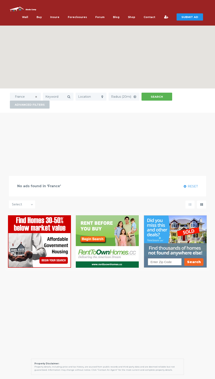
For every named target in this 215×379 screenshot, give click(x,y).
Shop (131, 17)
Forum (100, 17)
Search (157, 96)
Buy (39, 17)
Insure (54, 17)
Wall (25, 17)
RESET (191, 186)
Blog (116, 17)
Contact (149, 17)
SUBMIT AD (189, 17)
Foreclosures (77, 17)
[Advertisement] (107, 144)
